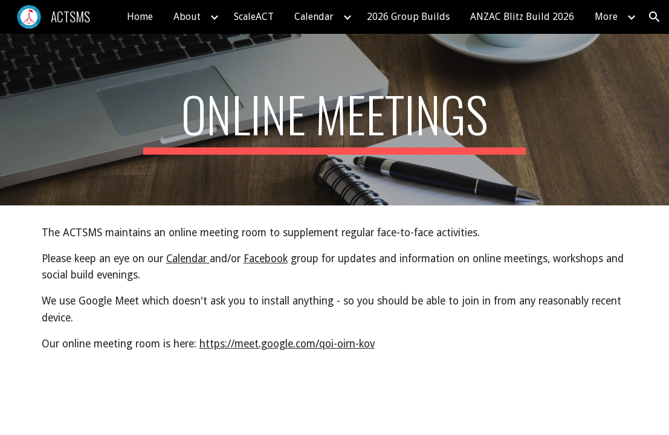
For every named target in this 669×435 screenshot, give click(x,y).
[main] (334, 120)
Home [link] (140, 16)
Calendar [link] (314, 16)
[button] (654, 16)
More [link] (606, 16)
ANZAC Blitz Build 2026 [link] (522, 16)
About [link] (187, 16)
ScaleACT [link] (254, 16)
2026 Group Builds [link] (408, 16)
